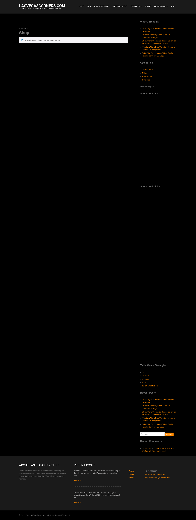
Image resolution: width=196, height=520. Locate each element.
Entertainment (120, 6)
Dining (148, 6)
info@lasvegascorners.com (155, 474)
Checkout (145, 376)
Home (81, 6)
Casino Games (161, 6)
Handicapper (146, 448)
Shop (173, 6)
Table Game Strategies (98, 6)
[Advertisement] (158, 140)
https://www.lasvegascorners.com (157, 478)
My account (146, 379)
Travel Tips (136, 6)
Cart (143, 372)
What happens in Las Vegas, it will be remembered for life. (42, 7)
